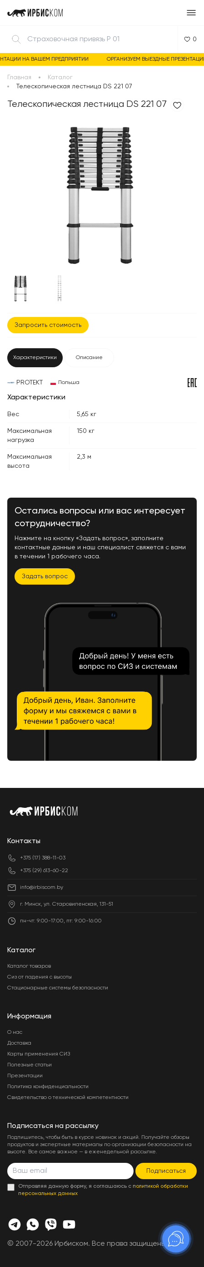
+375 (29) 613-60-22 (44, 870)
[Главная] (35, 13)
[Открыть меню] (191, 12)
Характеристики (35, 357)
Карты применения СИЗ (38, 1054)
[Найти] (16, 39)
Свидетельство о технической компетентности (68, 1097)
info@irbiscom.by (41, 887)
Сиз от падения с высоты (39, 977)
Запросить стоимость (48, 325)
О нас (14, 1032)
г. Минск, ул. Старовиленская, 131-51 (66, 904)
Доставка (19, 1043)
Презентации (25, 1076)
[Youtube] (69, 1224)
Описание (89, 357)
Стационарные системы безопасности (57, 988)
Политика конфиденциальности (48, 1086)
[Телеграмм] (14, 1224)
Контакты (23, 841)
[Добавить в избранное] (177, 105)
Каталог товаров (29, 966)
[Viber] (51, 1224)
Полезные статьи (29, 1065)
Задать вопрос (45, 576)
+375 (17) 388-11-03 (42, 858)
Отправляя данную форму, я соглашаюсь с (103, 1190)
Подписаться (166, 1171)
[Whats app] (32, 1224)
